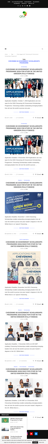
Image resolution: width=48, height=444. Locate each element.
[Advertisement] (26, 32)
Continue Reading (24, 112)
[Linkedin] (22, 5)
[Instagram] (24, 5)
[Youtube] (27, 5)
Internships (17, 3)
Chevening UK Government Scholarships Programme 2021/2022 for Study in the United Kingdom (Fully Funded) (24, 315)
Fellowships (36, 1)
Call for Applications (17, 1)
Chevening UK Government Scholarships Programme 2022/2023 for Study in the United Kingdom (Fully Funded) (24, 244)
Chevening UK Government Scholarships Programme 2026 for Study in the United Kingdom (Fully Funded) (24, 71)
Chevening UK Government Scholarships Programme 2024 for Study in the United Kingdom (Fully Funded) (24, 185)
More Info (41, 442)
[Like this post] (33, 117)
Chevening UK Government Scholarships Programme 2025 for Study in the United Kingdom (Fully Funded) (24, 128)
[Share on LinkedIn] (39, 117)
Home (9, 1)
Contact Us (31, 3)
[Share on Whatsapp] (40, 117)
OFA (26, 76)
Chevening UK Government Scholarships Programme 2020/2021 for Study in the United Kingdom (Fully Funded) (24, 371)
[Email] (29, 5)
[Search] (42, 49)
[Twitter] (20, 5)
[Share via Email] (42, 117)
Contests (24, 3)
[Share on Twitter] (37, 117)
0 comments (19, 117)
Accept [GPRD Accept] (35, 442)
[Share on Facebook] (35, 117)
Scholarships (27, 1)
